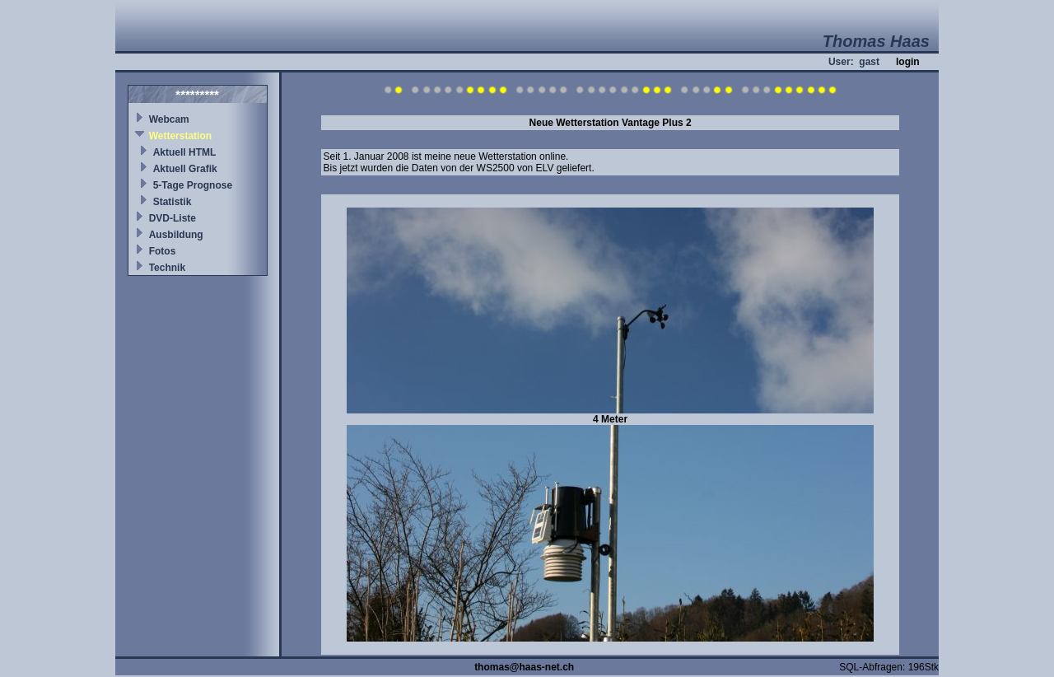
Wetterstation (180, 136)
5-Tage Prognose (192, 185)
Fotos (162, 251)
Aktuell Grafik (185, 169)
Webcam (169, 119)
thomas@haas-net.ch (524, 667)
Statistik (172, 202)
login (908, 62)
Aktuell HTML (185, 152)
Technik (167, 267)
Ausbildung (176, 234)
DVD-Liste (172, 218)
